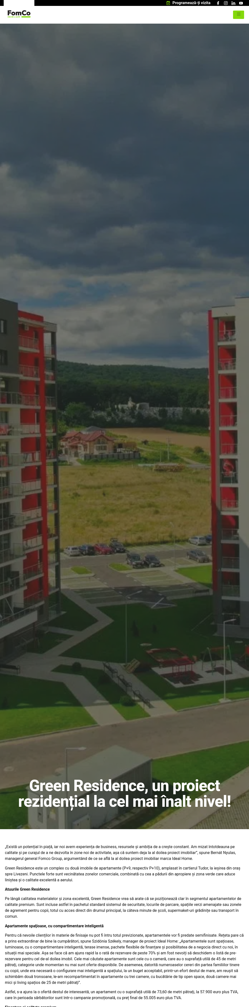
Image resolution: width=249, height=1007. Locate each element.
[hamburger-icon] (238, 15)
